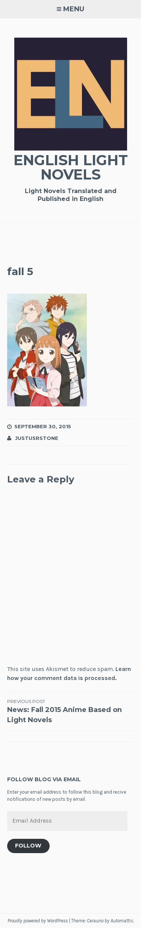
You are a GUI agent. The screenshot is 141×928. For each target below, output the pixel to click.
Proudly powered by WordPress (38, 920)
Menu (73, 9)
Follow (28, 845)
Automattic (122, 920)
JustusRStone (36, 438)
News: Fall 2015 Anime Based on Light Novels (70, 711)
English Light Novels (71, 167)
